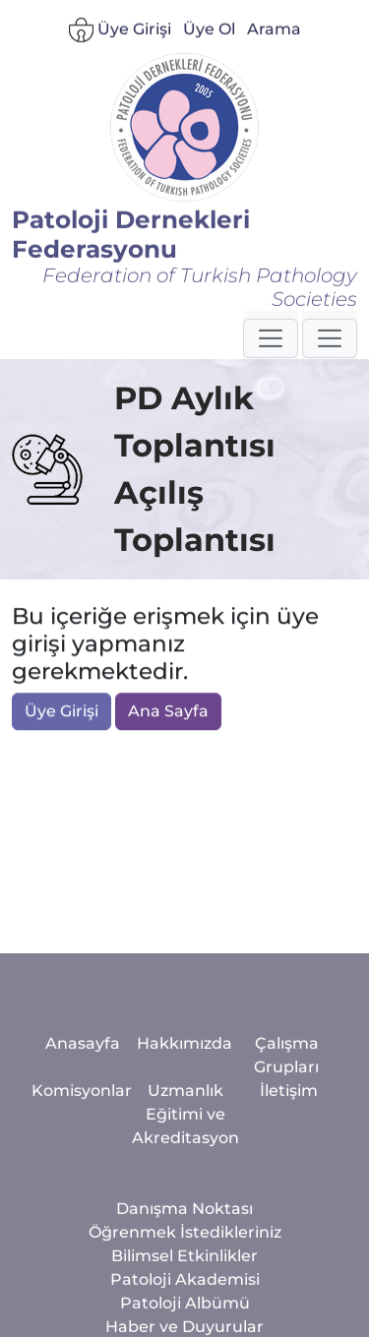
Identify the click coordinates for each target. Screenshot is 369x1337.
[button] (270, 348)
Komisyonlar (81, 1175)
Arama (274, 39)
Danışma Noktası (184, 1293)
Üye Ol (209, 39)
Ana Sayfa (168, 712)
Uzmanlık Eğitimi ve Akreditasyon (185, 1199)
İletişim (289, 1175)
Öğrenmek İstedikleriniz (185, 1316)
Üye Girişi (120, 41)
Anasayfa (82, 1128)
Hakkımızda (184, 1128)
